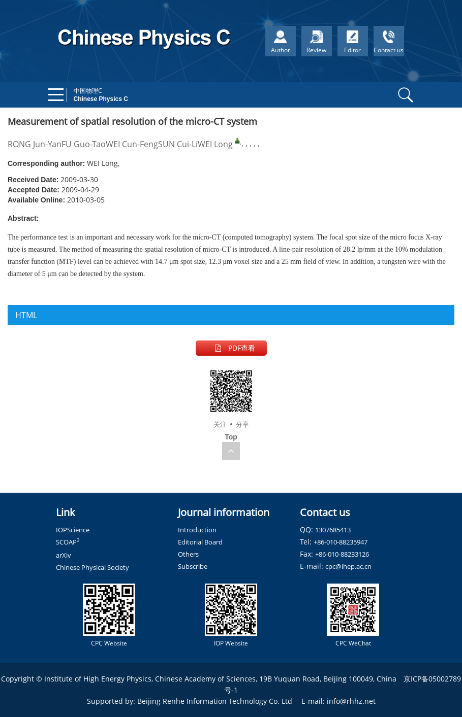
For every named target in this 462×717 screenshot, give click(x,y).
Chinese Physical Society (92, 567)
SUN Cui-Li (178, 144)
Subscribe (192, 566)
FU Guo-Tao (83, 144)
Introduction (197, 529)
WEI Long (215, 144)
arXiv (63, 555)
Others (188, 554)
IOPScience (72, 529)
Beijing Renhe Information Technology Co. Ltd (214, 701)
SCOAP (68, 542)
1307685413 (333, 529)
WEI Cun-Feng (132, 144)
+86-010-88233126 (342, 554)
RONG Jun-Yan (34, 144)
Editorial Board (200, 542)
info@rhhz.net (351, 701)
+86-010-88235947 (340, 542)
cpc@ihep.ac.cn (348, 566)
